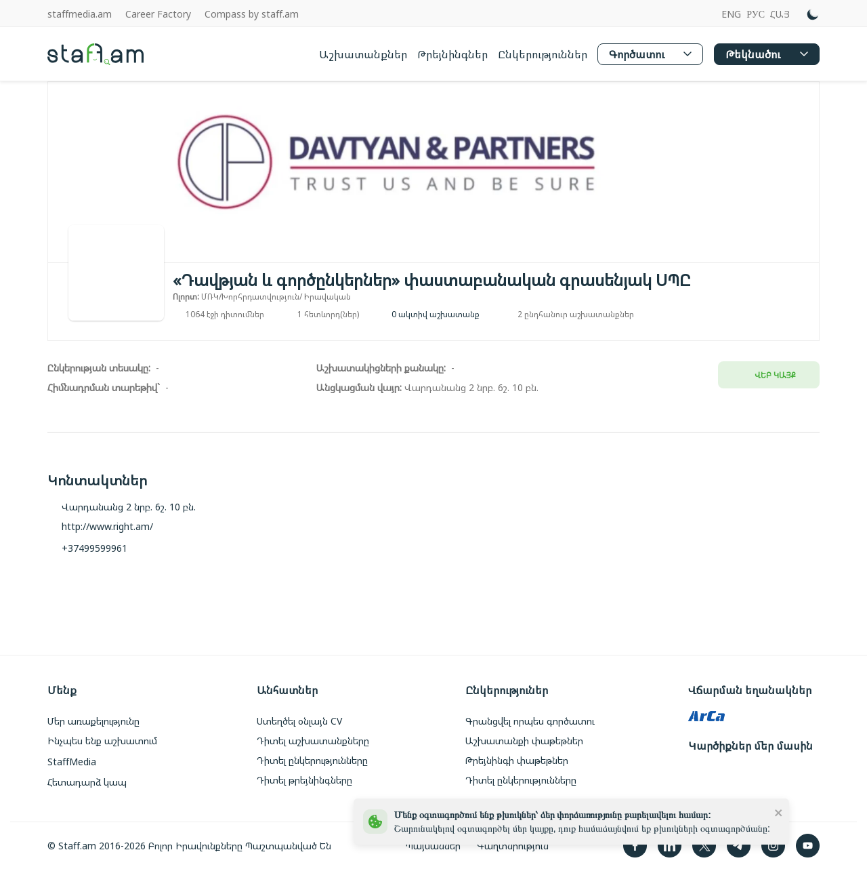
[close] (779, 812)
